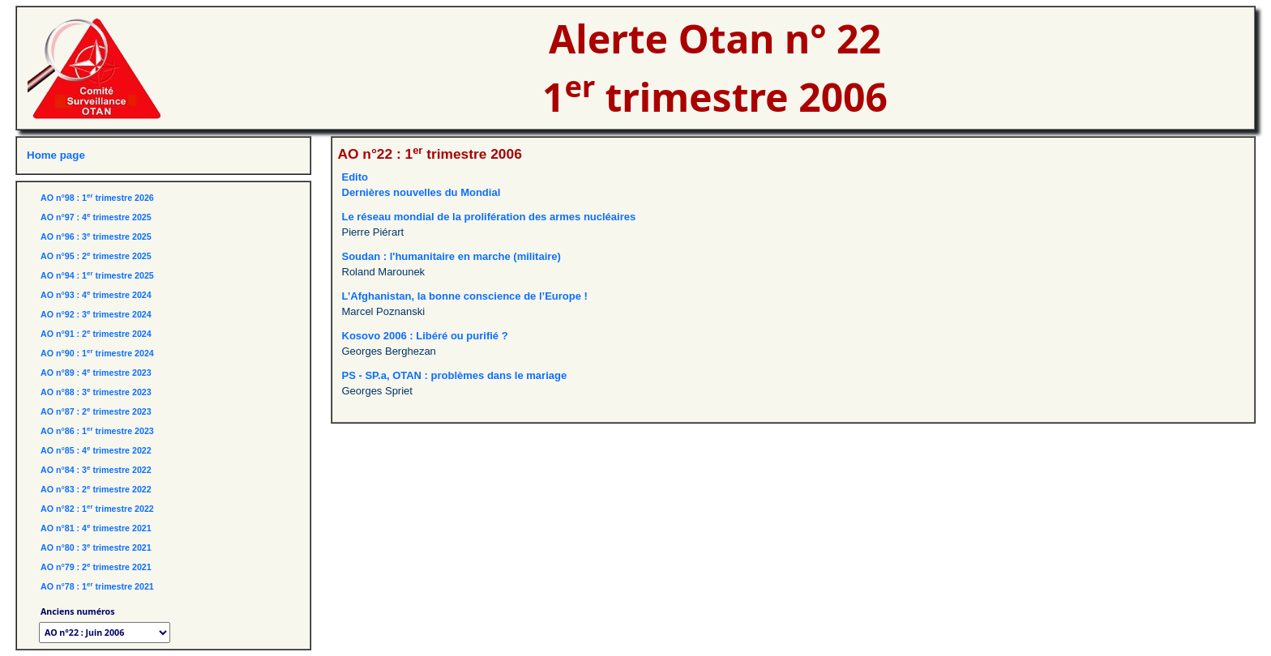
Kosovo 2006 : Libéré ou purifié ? (425, 336)
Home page (56, 155)
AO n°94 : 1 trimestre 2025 (97, 275)
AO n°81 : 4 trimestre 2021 (96, 528)
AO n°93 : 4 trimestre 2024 (96, 295)
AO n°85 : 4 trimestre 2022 (96, 450)
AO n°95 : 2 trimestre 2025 (96, 256)
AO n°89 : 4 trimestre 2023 (96, 372)
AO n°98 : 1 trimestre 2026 (97, 197)
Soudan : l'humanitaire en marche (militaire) (451, 256)
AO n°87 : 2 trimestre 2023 (96, 411)
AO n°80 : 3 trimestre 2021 (96, 547)
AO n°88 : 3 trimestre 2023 (96, 392)
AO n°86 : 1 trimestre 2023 (97, 431)
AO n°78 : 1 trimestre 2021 (97, 586)
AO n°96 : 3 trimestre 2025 (96, 236)
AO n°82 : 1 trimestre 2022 (97, 508)
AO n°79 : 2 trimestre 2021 (96, 567)
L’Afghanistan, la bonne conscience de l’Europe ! (465, 296)
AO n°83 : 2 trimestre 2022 (96, 489)
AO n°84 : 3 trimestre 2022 (96, 470)
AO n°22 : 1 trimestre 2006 (430, 154)
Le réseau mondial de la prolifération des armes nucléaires (489, 217)
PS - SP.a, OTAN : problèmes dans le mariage (454, 375)
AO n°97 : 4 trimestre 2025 (96, 217)
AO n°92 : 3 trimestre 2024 (96, 314)
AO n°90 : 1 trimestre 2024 (97, 353)
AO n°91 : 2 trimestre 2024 (96, 334)
